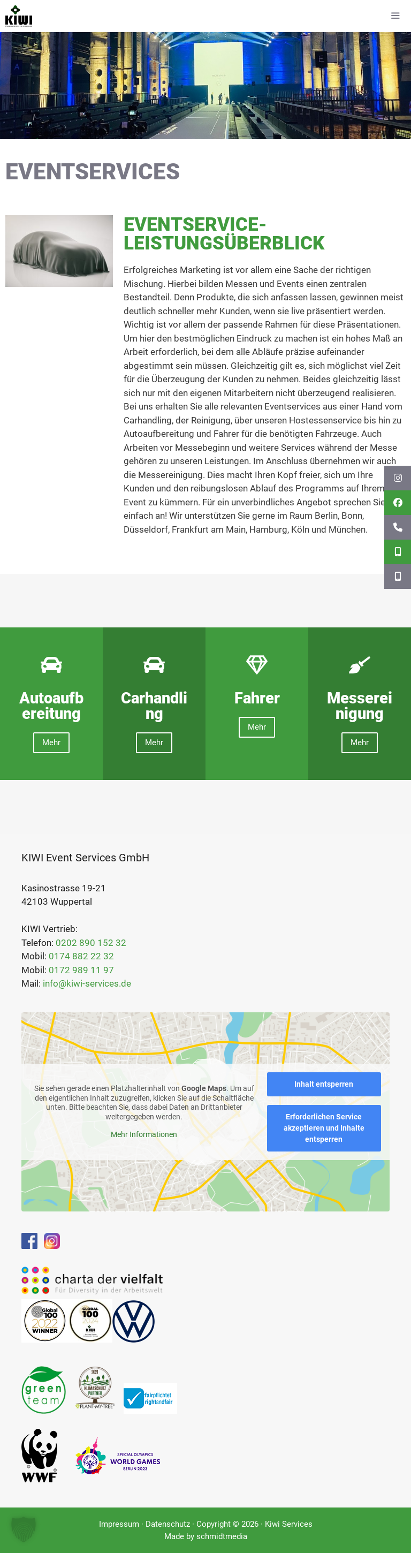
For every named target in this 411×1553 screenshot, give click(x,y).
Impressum (119, 1524)
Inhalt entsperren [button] (323, 1084)
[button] (23, 1529)
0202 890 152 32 (91, 942)
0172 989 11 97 (81, 970)
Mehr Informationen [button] (144, 1134)
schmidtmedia (221, 1536)
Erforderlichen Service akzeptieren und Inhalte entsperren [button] (324, 1127)
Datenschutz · (171, 1524)
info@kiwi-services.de (87, 983)
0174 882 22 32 (81, 956)
